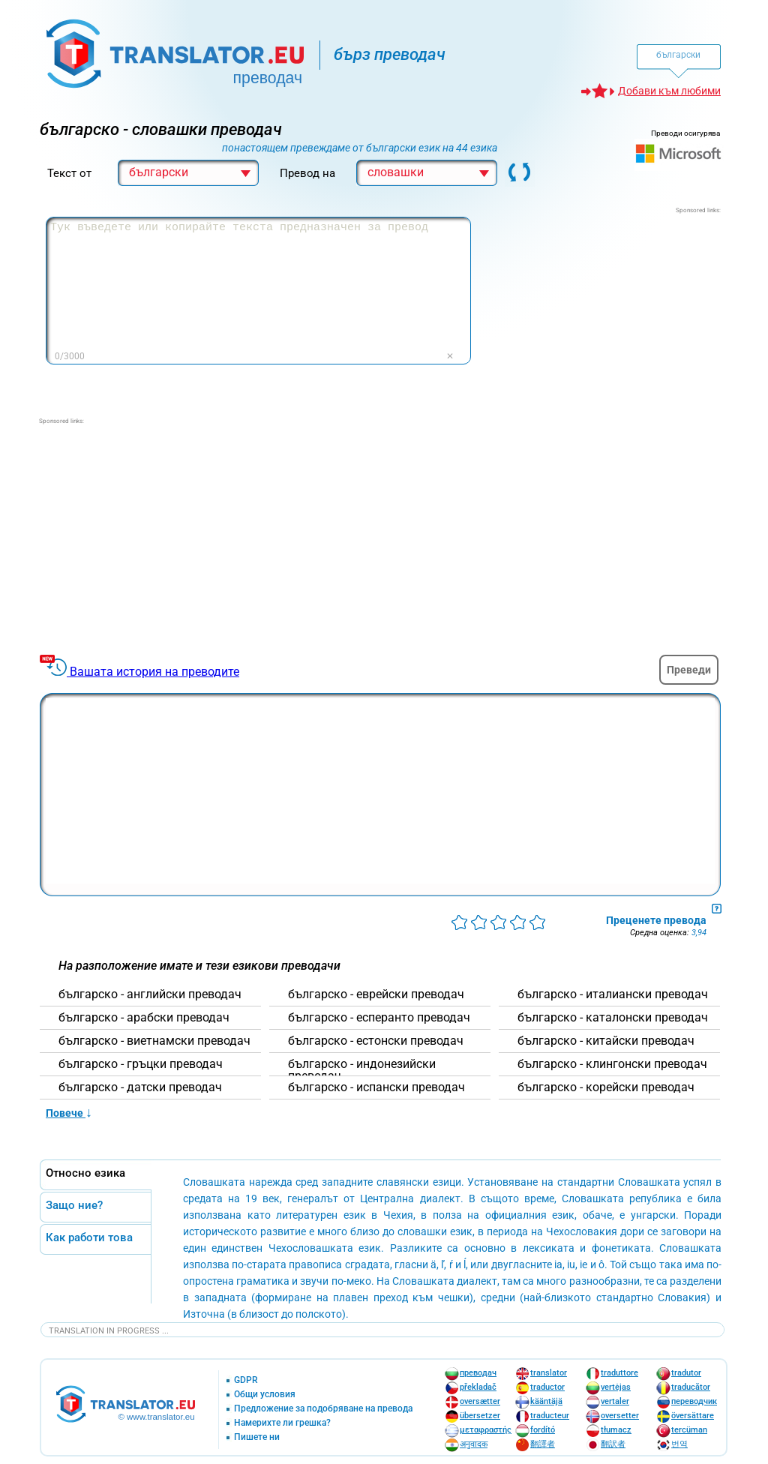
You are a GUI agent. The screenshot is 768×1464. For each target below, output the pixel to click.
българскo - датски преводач (140, 1087)
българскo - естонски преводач (376, 1041)
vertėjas (616, 1387)
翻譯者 (542, 1444)
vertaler (615, 1401)
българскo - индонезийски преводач (362, 1070)
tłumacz (616, 1430)
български (678, 55)
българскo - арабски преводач (144, 1017)
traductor (547, 1387)
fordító (542, 1430)
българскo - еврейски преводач (376, 994)
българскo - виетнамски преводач (154, 1041)
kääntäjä (546, 1401)
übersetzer (480, 1415)
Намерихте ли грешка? (282, 1423)
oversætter (480, 1401)
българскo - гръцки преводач (140, 1064)
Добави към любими (669, 91)
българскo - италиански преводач (613, 994)
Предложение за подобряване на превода (323, 1409)
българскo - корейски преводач (606, 1087)
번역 (679, 1444)
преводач (478, 1373)
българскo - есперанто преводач (379, 1017)
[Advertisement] (608, 309)
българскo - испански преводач (376, 1087)
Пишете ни (257, 1437)
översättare (692, 1415)
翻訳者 (613, 1444)
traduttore (619, 1373)
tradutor (686, 1373)
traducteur (549, 1415)
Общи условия (265, 1395)
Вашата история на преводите (154, 671)
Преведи (689, 670)
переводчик (694, 1401)
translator (548, 1373)
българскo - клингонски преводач (612, 1064)
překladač (478, 1387)
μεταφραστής (486, 1430)
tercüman (689, 1430)
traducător (690, 1387)
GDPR (246, 1380)
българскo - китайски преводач (606, 1041)
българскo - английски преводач (150, 994)
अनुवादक (474, 1444)
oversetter (620, 1415)
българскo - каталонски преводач (613, 1017)
